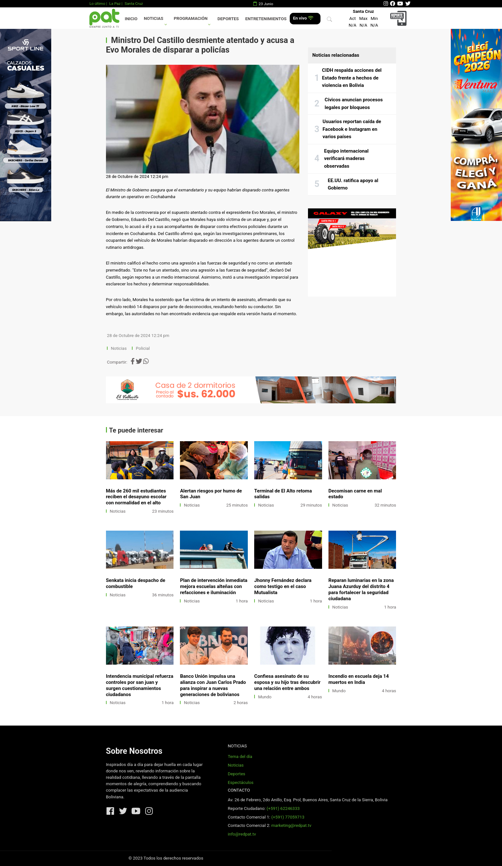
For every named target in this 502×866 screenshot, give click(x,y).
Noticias (153, 18)
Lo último (97, 3)
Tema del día (240, 756)
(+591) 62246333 (283, 808)
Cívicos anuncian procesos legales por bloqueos (354, 103)
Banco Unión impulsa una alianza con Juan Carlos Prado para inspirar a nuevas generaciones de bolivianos (213, 685)
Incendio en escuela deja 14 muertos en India (358, 679)
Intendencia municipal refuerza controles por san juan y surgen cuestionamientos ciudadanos (140, 685)
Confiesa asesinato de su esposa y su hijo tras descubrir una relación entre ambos (287, 682)
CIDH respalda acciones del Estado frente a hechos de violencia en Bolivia (352, 77)
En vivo (303, 18)
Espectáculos (240, 782)
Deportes (228, 18)
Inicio (131, 18)
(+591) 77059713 (287, 817)
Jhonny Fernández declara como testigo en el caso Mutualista (283, 586)
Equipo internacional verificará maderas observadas (346, 158)
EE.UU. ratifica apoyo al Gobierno (353, 184)
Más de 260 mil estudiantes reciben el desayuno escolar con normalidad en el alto (136, 497)
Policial (143, 348)
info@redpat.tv (242, 834)
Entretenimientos (266, 18)
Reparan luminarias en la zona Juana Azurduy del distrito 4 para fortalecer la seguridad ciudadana (361, 589)
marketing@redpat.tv (291, 825)
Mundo (264, 696)
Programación (191, 18)
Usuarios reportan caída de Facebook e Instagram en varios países (352, 129)
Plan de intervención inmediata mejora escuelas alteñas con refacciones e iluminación (213, 586)
